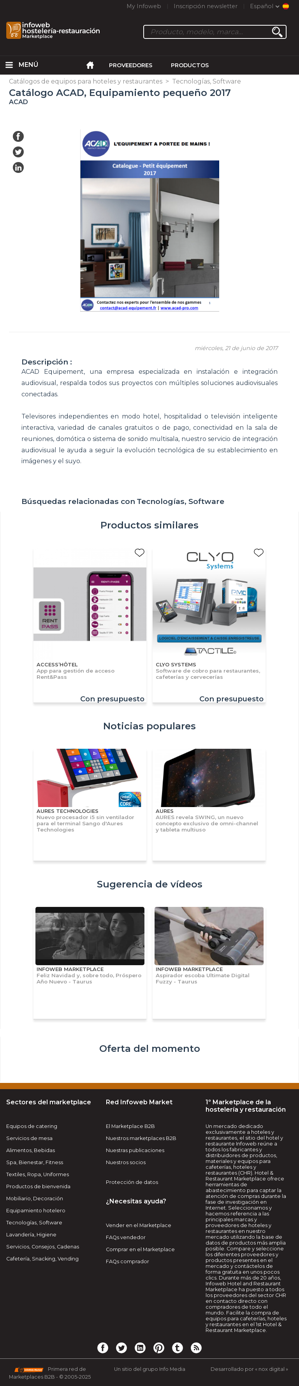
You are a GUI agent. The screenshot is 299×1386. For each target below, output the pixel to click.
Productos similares (149, 525)
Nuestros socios (126, 1162)
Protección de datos (132, 1182)
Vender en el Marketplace (138, 1225)
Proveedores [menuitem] (130, 65)
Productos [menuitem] (190, 65)
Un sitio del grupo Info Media (149, 1369)
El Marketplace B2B (130, 1126)
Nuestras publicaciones (135, 1150)
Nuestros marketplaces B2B (141, 1138)
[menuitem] (9, 65)
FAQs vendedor (126, 1237)
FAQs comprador (127, 1261)
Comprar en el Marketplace (140, 1249)
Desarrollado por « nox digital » (249, 1369)
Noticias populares (149, 726)
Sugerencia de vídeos (149, 884)
